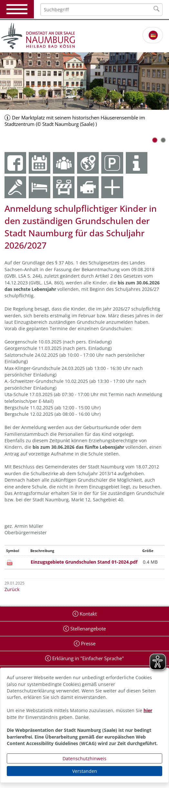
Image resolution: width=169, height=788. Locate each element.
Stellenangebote (87, 628)
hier (148, 710)
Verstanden (84, 771)
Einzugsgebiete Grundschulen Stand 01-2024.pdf (84, 562)
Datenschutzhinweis (84, 758)
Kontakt (87, 613)
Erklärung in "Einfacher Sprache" (87, 658)
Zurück (12, 589)
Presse (87, 643)
